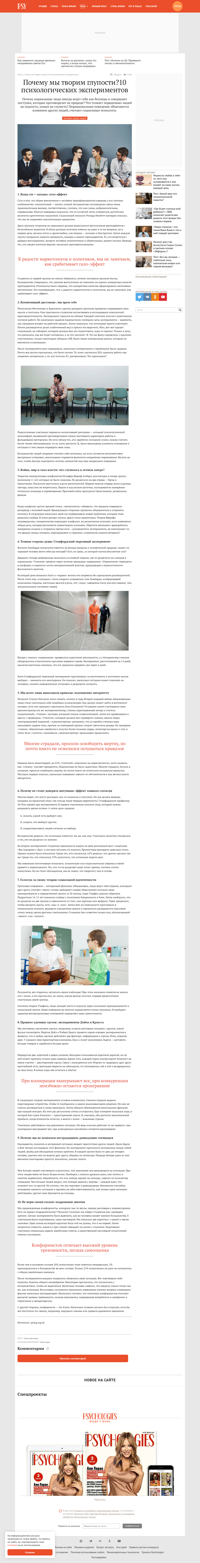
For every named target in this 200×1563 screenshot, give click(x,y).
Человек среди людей (74, 118)
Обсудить (115, 74)
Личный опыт (99, 6)
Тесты (177, 6)
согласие (12, 1545)
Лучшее (43, 6)
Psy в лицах (135, 6)
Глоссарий (151, 6)
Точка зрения (69, 6)
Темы (82, 6)
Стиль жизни (117, 6)
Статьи (54, 6)
